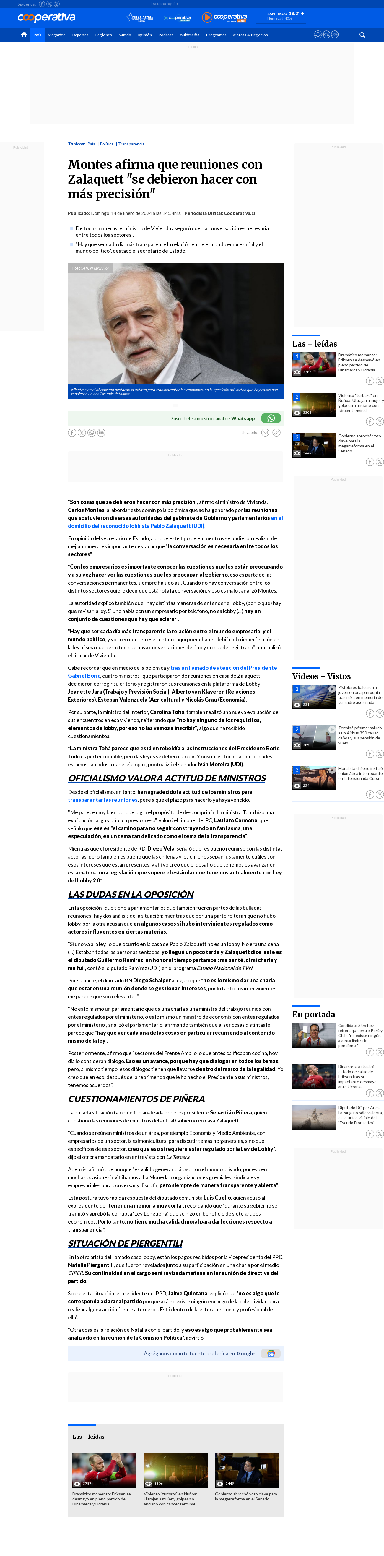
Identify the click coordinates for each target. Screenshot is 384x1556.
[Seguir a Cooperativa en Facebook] (42, 4)
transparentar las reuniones (103, 799)
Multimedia (189, 35)
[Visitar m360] (326, 40)
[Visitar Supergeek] (335, 40)
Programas (216, 35)
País (37, 35)
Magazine (57, 35)
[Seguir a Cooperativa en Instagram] (57, 4)
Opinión (145, 35)
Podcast (165, 35)
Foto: (77, 268)
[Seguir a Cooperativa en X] (49, 4)
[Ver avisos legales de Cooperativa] (318, 40)
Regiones (103, 35)
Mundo (124, 35)
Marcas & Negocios (250, 35)
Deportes (80, 35)
